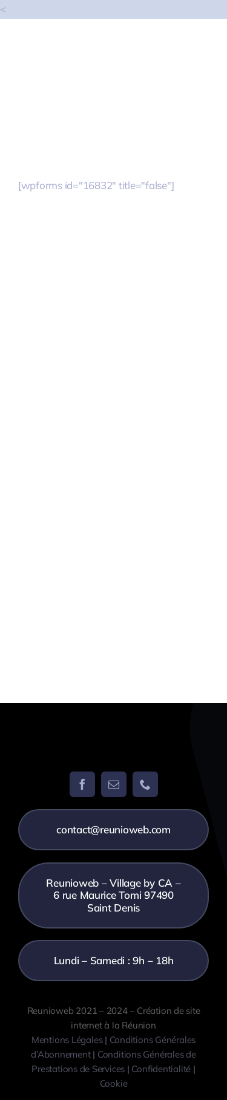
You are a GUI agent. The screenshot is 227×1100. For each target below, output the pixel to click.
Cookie (114, 1083)
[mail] (114, 784)
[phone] (145, 784)
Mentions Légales (66, 1039)
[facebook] (82, 784)
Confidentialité (161, 1069)
